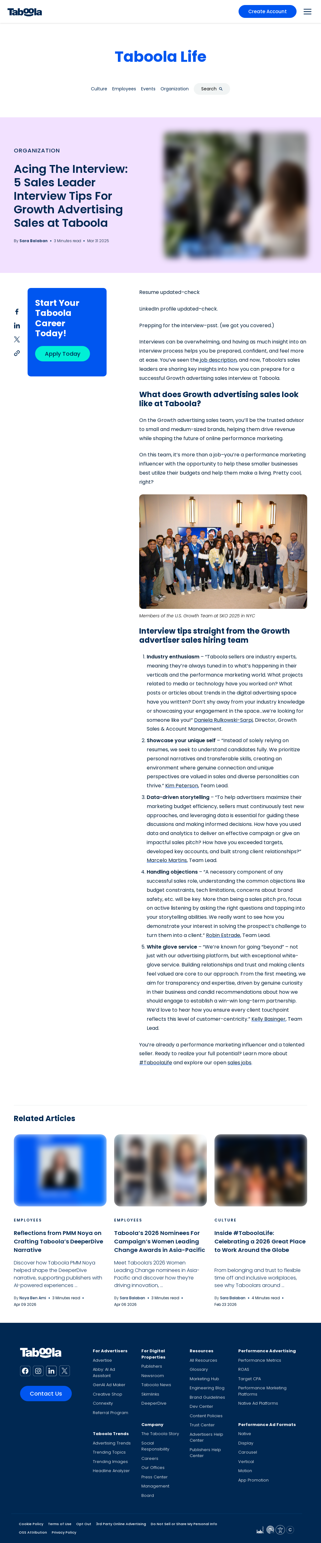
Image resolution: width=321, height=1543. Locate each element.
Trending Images (110, 1462)
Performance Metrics (259, 1360)
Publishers (151, 1366)
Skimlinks (150, 1394)
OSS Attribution (33, 1532)
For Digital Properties (153, 1354)
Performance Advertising (267, 1351)
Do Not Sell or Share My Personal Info (184, 1523)
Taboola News (156, 1385)
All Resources (203, 1360)
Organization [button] (174, 89)
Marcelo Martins (167, 860)
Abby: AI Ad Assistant (104, 1372)
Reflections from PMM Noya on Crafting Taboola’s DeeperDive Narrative (58, 1241)
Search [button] (212, 89)
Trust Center (202, 1425)
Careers (149, 1458)
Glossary (199, 1369)
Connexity (103, 1403)
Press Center (154, 1477)
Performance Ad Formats (267, 1425)
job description (218, 360)
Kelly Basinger (268, 1019)
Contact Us (46, 1393)
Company (152, 1425)
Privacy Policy (64, 1532)
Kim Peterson (181, 785)
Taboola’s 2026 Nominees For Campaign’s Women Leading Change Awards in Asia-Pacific (159, 1241)
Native (244, 1434)
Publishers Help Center (205, 1453)
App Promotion (253, 1480)
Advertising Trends (112, 1443)
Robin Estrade (223, 935)
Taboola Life (161, 56)
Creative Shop (107, 1394)
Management (155, 1486)
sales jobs (239, 1062)
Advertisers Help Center (206, 1437)
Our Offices (153, 1468)
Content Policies (206, 1416)
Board (147, 1495)
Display (245, 1443)
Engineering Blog (207, 1388)
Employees (28, 1220)
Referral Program (110, 1413)
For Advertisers (110, 1351)
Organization (37, 150)
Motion (245, 1471)
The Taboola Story (160, 1434)
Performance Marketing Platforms (262, 1391)
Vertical (246, 1462)
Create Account (267, 11)
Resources (201, 1351)
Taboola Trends (111, 1434)
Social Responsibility (155, 1446)
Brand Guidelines (207, 1397)
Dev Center (201, 1406)
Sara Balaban (33, 240)
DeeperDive (153, 1403)
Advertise (102, 1360)
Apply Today (62, 354)
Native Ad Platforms (258, 1403)
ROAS (243, 1369)
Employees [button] (124, 89)
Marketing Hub (204, 1379)
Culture (225, 1220)
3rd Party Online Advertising (121, 1523)
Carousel (247, 1452)
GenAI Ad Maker (109, 1385)
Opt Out (83, 1523)
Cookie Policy (31, 1523)
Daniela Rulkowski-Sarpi (223, 720)
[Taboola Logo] (25, 11)
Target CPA (249, 1379)
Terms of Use (59, 1523)
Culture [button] (99, 89)
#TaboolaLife (155, 1062)
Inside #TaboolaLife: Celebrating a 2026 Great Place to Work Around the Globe (260, 1241)
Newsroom (152, 1376)
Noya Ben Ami (32, 1298)
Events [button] (148, 89)
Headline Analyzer (111, 1471)
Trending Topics (109, 1452)
